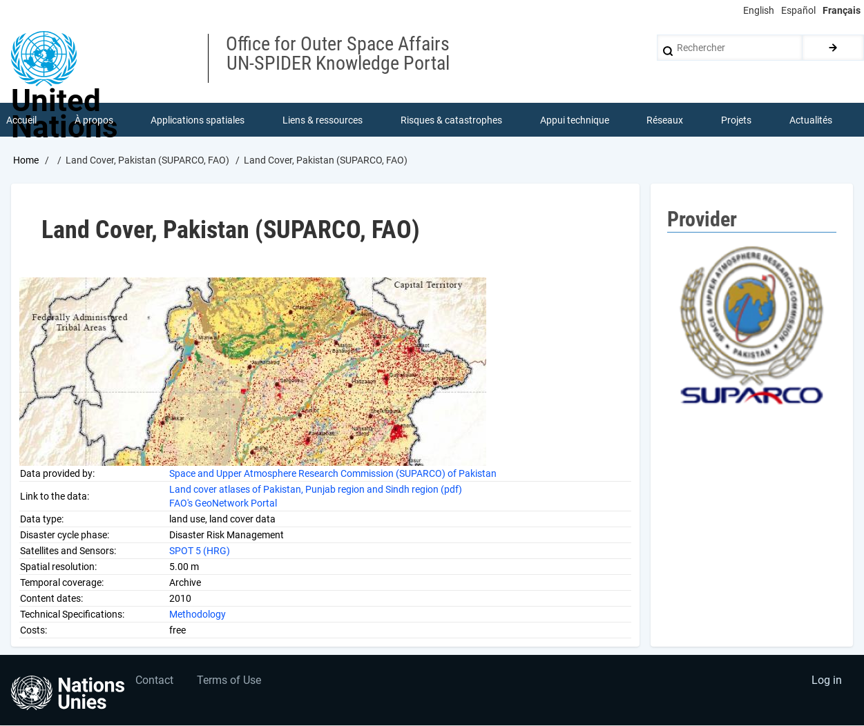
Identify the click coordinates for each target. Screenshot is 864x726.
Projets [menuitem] (736, 120)
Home (26, 160)
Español (798, 10)
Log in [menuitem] (827, 681)
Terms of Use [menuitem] (230, 681)
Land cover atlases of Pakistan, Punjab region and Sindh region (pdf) (315, 489)
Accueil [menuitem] (21, 120)
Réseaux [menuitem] (665, 120)
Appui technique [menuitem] (574, 120)
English (758, 10)
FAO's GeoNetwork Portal (223, 503)
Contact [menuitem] (154, 681)
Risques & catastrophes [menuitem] (451, 120)
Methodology (197, 614)
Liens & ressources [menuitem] (322, 120)
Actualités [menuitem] (810, 120)
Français (842, 10)
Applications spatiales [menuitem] (198, 120)
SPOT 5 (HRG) (199, 550)
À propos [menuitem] (94, 120)
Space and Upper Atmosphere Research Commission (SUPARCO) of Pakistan (333, 473)
